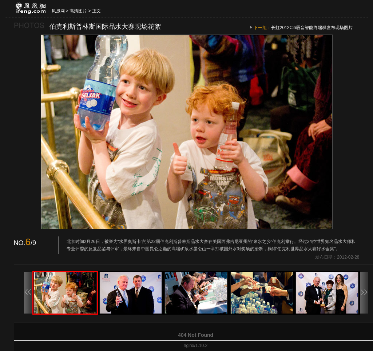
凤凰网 (58, 10)
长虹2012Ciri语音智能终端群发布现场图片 (312, 27)
